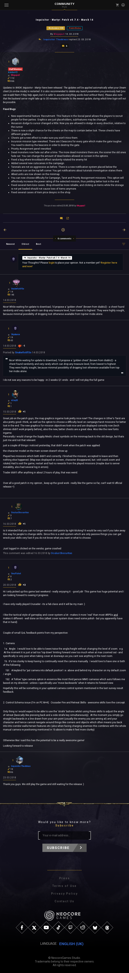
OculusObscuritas (61, 553)
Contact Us (64, 901)
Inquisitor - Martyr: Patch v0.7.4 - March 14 (47, 257)
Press (64, 878)
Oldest (25, 244)
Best (38, 244)
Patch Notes (75, 28)
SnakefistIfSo (23, 352)
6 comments (65, 238)
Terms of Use (64, 886)
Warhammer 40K (56, 28)
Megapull (59, 34)
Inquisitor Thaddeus (55, 39)
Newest (10, 244)
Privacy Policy (64, 893)
